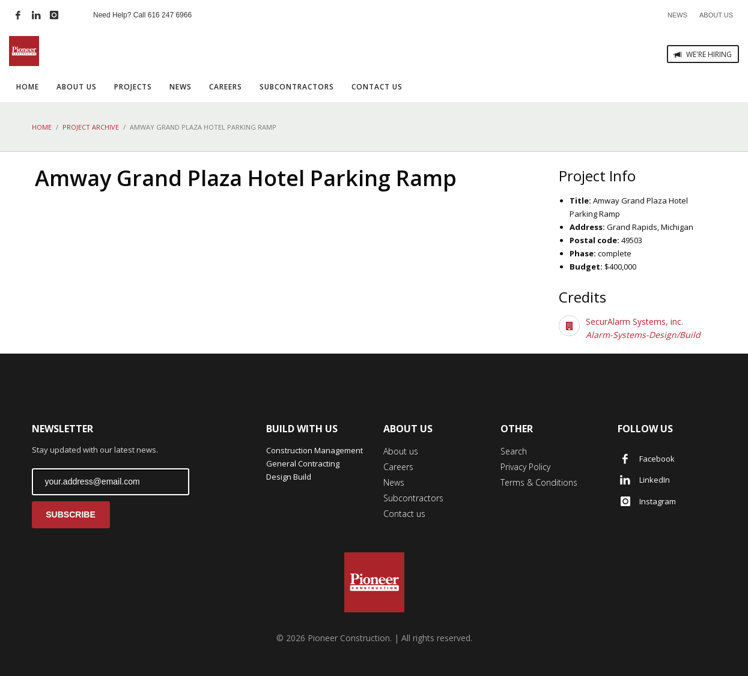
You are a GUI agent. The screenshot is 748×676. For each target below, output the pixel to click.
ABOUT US (716, 15)
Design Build (288, 476)
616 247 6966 (170, 15)
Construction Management (314, 450)
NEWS (677, 15)
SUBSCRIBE (70, 514)
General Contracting (302, 463)
